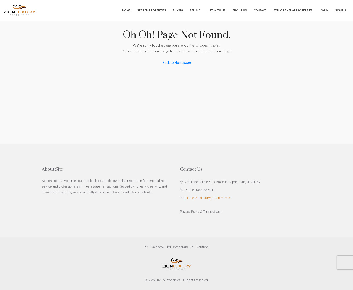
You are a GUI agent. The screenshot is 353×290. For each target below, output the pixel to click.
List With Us (216, 10)
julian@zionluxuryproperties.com (208, 198)
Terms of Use (212, 211)
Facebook (155, 247)
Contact (260, 10)
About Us (239, 10)
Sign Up (340, 10)
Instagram (178, 247)
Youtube (199, 247)
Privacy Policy (190, 211)
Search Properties (151, 10)
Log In (323, 10)
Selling (195, 10)
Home (126, 10)
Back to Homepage (176, 62)
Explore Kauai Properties (293, 10)
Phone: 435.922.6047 (200, 190)
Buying (178, 10)
